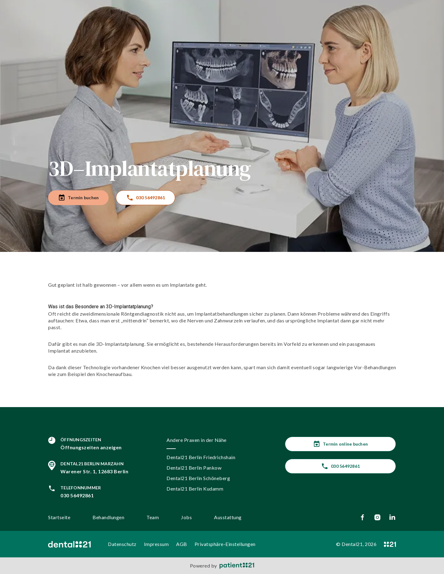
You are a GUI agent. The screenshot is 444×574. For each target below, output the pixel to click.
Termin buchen (78, 197)
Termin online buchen (340, 444)
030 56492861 (145, 197)
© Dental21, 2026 (356, 544)
